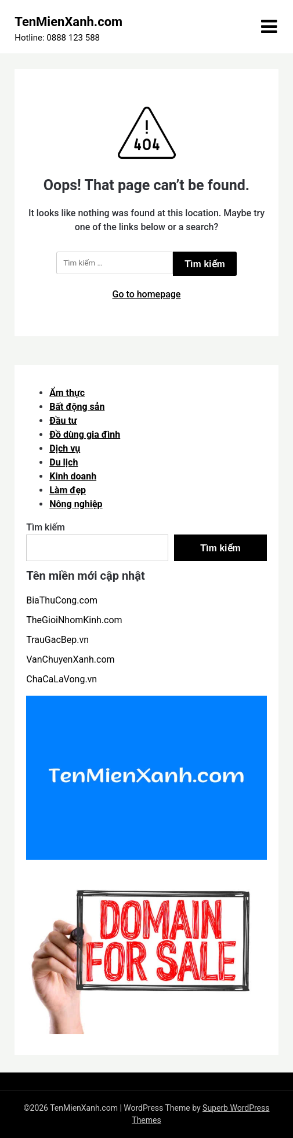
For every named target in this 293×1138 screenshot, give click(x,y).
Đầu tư (63, 420)
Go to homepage (147, 294)
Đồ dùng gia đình (84, 434)
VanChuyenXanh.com (70, 659)
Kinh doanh (72, 476)
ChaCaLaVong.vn (61, 679)
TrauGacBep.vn (57, 639)
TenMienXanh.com (68, 21)
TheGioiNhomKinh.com (74, 620)
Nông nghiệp (75, 504)
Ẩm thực (67, 392)
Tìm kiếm (45, 527)
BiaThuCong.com (61, 600)
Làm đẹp (67, 490)
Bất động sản (76, 406)
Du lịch (63, 462)
